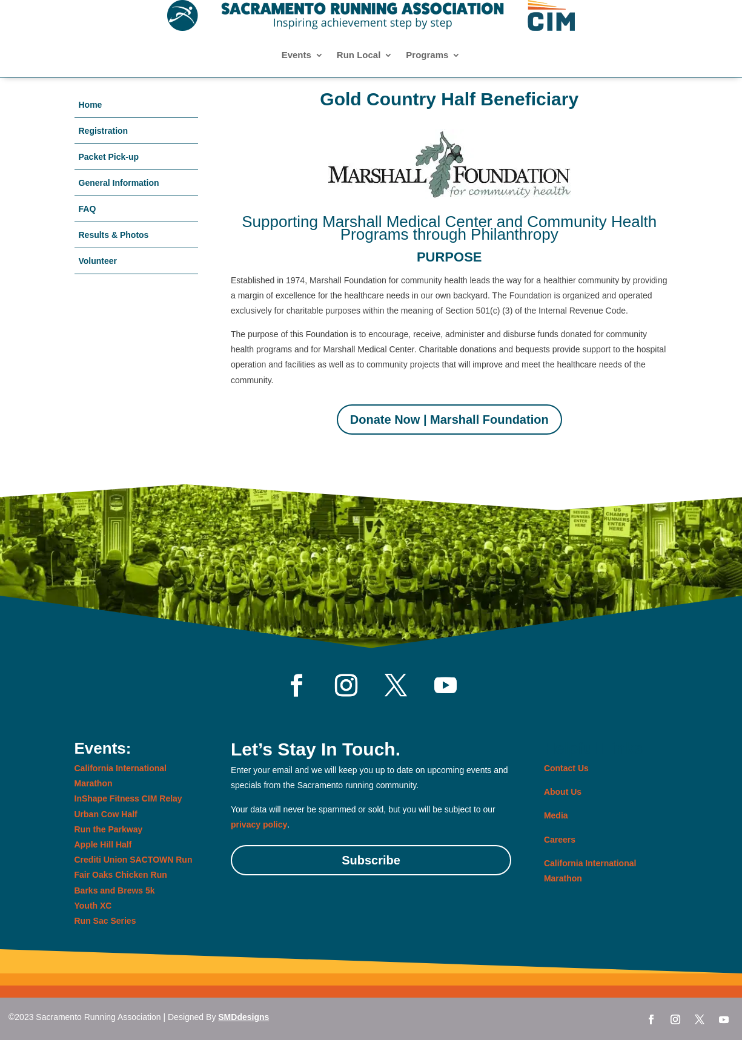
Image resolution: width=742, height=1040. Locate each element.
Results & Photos (114, 235)
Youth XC (93, 905)
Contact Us (566, 768)
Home (90, 105)
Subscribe (371, 860)
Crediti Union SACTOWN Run (134, 859)
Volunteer (98, 261)
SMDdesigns (243, 1017)
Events (296, 55)
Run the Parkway (109, 829)
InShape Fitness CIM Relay (128, 798)
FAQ (87, 209)
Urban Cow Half (106, 814)
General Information (119, 183)
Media (556, 815)
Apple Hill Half (103, 844)
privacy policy (259, 824)
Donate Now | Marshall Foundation (449, 419)
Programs (427, 55)
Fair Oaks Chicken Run (121, 875)
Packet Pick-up (109, 157)
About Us (562, 792)
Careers (559, 839)
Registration (103, 131)
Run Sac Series (105, 921)
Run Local (359, 55)
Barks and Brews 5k (115, 890)
